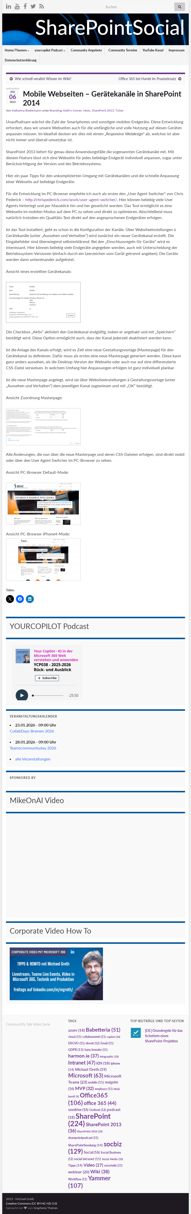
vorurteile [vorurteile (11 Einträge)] (113, 1165)
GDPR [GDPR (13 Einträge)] (76, 1050)
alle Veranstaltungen (32, 758)
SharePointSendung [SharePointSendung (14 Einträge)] (85, 1145)
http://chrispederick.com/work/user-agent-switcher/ (71, 199)
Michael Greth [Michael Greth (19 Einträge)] (90, 1069)
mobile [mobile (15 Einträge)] (96, 1082)
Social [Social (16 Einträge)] (92, 1152)
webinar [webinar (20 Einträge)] (78, 1172)
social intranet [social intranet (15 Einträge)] (87, 1159)
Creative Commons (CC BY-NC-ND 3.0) (31, 1203)
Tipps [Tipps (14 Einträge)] (75, 1165)
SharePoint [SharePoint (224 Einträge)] (89, 1119)
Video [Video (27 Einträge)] (93, 1165)
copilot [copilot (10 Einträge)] (113, 1036)
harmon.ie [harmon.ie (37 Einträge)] (83, 1056)
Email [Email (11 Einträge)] (106, 1043)
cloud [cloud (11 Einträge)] (74, 1037)
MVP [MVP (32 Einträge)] (84, 1088)
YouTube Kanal (153, 50)
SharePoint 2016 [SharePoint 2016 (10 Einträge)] (89, 1131)
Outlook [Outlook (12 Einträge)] (97, 1110)
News (86, 110)
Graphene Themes (45, 1208)
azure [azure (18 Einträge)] (76, 1030)
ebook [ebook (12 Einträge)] (92, 1043)
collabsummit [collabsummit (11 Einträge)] (94, 1037)
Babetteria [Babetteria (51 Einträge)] (103, 1030)
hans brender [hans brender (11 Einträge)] (96, 1050)
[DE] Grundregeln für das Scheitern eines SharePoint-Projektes (164, 1035)
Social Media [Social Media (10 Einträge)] (112, 1159)
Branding (56, 110)
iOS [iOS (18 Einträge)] (103, 1063)
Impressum (177, 50)
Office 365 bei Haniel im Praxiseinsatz (147, 79)
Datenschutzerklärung (21, 60)
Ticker (119, 110)
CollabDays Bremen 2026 (32, 730)
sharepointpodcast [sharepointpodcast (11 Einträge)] (83, 1138)
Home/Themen (17, 50)
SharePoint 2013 (103, 110)
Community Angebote (86, 50)
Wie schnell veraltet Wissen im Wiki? (43, 79)
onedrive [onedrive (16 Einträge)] (78, 1109)
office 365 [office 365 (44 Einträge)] (100, 1103)
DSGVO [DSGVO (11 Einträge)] (76, 1043)
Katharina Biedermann (26, 110)
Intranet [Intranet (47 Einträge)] (81, 1063)
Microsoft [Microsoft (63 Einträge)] (85, 1075)
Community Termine (122, 50)
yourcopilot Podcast (50, 50)
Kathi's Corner (72, 110)
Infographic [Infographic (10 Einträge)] (109, 1056)
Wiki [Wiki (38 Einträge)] (99, 1171)
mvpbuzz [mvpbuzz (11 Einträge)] (104, 1089)
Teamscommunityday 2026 (33, 747)
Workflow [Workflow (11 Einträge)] (77, 1179)
